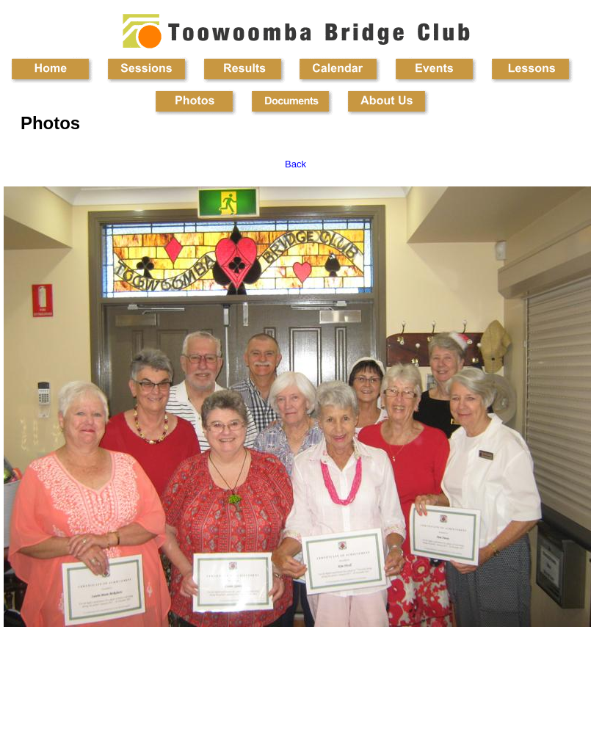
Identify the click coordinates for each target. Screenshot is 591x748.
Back (295, 164)
